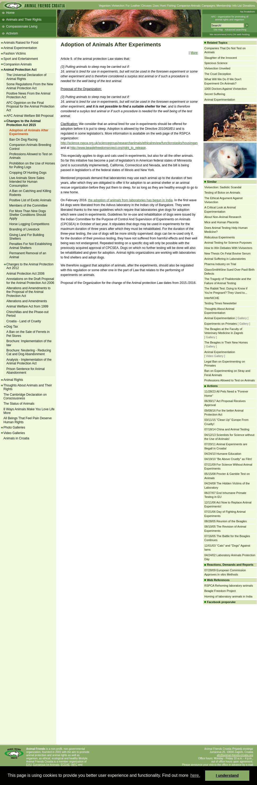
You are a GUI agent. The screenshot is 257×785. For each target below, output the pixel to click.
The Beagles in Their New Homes (226, 342)
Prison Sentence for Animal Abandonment (25, 370)
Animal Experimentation (20, 48)
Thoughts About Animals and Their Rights (27, 387)
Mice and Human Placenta (221, 222)
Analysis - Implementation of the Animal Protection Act (29, 361)
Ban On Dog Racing (23, 139)
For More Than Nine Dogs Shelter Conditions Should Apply (27, 215)
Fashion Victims (14, 53)
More (194, 53)
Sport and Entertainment (20, 59)
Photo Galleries (14, 427)
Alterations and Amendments (26, 301)
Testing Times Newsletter (220, 303)
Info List (237, 5)
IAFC (74, 764)
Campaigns (208, 5)
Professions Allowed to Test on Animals (229, 380)
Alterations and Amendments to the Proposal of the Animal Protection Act (28, 292)
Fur (128, 5)
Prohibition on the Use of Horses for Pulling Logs (32, 165)
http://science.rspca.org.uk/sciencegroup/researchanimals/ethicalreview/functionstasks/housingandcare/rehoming (140, 143)
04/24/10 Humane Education (222, 453)
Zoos (156, 5)
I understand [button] (227, 775)
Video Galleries (14, 433)
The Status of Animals (18, 403)
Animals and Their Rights (24, 19)
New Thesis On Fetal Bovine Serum (227, 253)
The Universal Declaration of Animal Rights (26, 77)
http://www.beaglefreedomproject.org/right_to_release (108, 148)
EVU (29, 764)
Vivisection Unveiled (217, 68)
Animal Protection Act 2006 (25, 273)
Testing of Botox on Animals (222, 192)
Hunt (163, 5)
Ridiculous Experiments (219, 237)
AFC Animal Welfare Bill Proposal (29, 116)
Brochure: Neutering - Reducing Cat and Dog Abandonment (28, 352)
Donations (249, 5)
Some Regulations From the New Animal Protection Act (29, 86)
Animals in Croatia (16, 438)
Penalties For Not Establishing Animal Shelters (30, 245)
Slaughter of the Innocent (220, 57)
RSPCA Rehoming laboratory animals (228, 585)
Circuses (146, 5)
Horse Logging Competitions (29, 224)
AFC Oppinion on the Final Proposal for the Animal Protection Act (30, 106)
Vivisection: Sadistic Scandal (222, 187)
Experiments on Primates (220, 323)
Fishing (171, 5)
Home (10, 13)
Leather (135, 5)
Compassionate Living (21, 26)
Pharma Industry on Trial (220, 264)
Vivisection (118, 5)
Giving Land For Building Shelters (26, 236)
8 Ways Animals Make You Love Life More (29, 411)
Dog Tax (12, 326)
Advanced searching (235, 29)
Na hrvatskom (247, 11)
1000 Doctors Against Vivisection (225, 88)
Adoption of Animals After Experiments (28, 132)
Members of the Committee (28, 205)
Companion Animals (188, 5)
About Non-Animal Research (222, 216)
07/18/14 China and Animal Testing (226, 429)
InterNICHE (211, 298)
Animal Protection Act (20, 70)
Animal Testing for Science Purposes (228, 242)
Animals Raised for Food (20, 42)
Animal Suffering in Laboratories (225, 258)
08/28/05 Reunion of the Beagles (225, 521)
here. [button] (195, 775)
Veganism (104, 5)
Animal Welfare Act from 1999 (27, 306)
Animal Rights (13, 380)
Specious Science (215, 63)
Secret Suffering (214, 94)
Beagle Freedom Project (220, 590)
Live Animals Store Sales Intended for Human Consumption (26, 182)
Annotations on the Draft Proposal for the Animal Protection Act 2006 (30, 280)
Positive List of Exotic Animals (30, 200)
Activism (12, 33)
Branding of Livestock (24, 229)
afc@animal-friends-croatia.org (235, 755)
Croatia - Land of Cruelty (23, 321)
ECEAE (65, 764)
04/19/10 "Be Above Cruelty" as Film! (228, 459)
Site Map (218, 29)
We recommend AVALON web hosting (230, 34)
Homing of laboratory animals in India (228, 596)
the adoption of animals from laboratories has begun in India (130, 200)
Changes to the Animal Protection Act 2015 (23, 123)
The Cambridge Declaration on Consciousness (25, 396)
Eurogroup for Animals (46, 764)
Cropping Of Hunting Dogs (28, 173)
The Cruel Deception (217, 73)
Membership (224, 5)
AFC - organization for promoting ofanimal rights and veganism (229, 18)
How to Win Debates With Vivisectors (228, 247)
